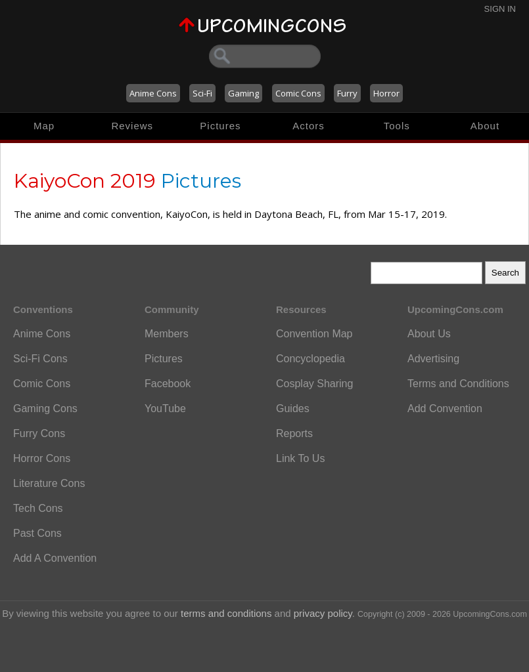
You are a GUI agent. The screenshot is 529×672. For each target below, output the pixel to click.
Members (167, 333)
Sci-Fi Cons (40, 358)
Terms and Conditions (458, 383)
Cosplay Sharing (314, 383)
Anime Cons (153, 93)
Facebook (168, 383)
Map (44, 125)
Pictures (220, 125)
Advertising (433, 358)
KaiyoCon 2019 (85, 181)
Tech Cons (38, 508)
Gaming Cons (45, 408)
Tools (397, 125)
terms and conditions (226, 613)
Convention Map (314, 333)
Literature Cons (49, 483)
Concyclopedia (310, 358)
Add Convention (444, 408)
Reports (294, 433)
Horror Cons (41, 458)
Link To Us (300, 458)
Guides (293, 408)
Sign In (500, 9)
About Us (429, 333)
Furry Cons (39, 433)
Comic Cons (298, 93)
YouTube (165, 408)
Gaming (243, 93)
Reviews (132, 125)
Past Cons (37, 533)
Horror (386, 93)
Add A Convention (55, 558)
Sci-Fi (202, 93)
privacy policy (323, 613)
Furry (347, 93)
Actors (308, 125)
